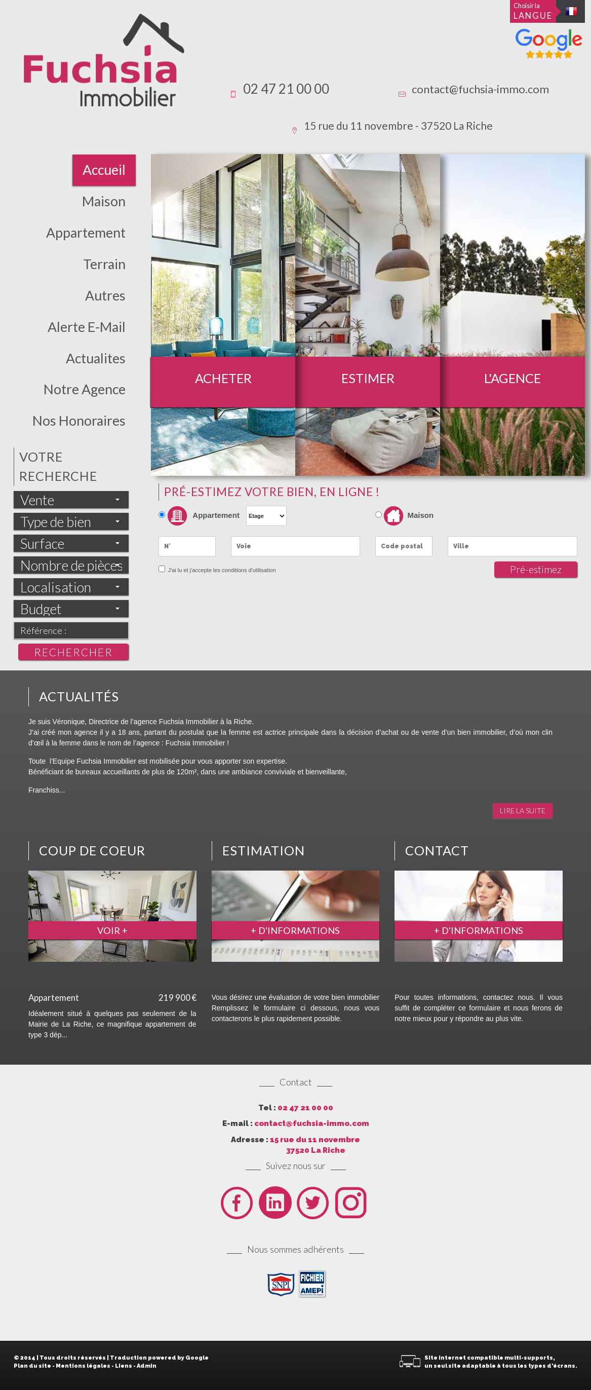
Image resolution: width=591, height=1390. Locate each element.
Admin (146, 1366)
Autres (105, 295)
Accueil (104, 170)
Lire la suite (522, 810)
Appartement (86, 232)
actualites (96, 358)
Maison (104, 201)
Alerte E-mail (87, 327)
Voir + (112, 930)
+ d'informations (295, 930)
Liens (123, 1366)
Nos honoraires (79, 420)
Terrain (104, 264)
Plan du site (32, 1366)
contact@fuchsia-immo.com (480, 89)
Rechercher (73, 652)
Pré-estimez (536, 569)
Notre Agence (85, 389)
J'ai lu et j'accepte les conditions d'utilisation (221, 570)
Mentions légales (83, 1366)
